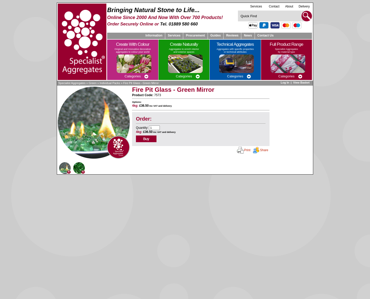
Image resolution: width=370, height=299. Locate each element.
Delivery (304, 6)
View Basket (301, 82)
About (289, 6)
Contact (274, 6)
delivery (167, 106)
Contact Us (265, 35)
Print (247, 150)
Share (264, 150)
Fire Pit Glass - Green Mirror (141, 83)
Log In (285, 82)
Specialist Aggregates (72, 83)
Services (256, 6)
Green (93, 83)
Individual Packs (110, 83)
